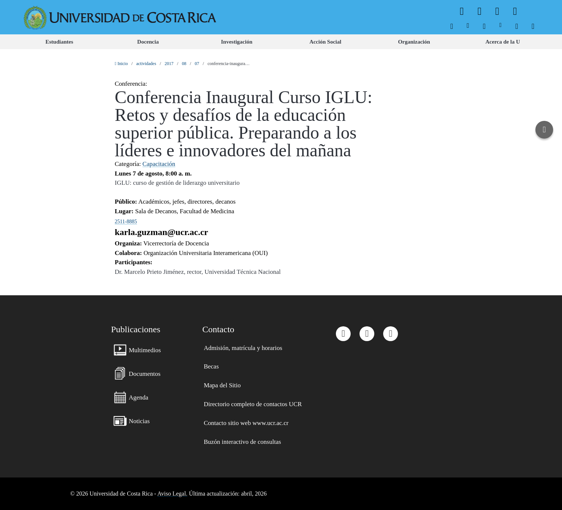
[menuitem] (452, 25)
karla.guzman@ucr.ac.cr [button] (161, 232)
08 (184, 63)
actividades (146, 63)
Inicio (121, 63)
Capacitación (159, 163)
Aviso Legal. (172, 493)
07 (197, 63)
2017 (168, 63)
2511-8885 (126, 221)
